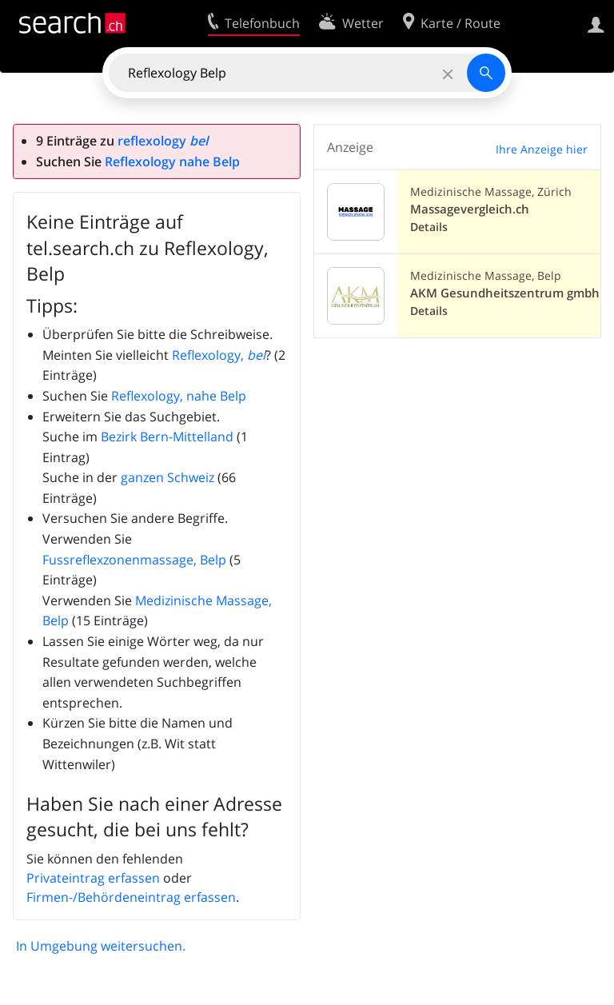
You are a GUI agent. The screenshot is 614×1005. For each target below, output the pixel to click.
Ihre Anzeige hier (542, 149)
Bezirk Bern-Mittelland (167, 436)
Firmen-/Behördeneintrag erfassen (131, 897)
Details (429, 226)
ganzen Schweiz (167, 477)
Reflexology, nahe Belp (178, 396)
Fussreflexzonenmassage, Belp (134, 559)
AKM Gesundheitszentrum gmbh (505, 293)
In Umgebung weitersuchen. (100, 946)
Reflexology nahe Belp (172, 161)
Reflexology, (218, 355)
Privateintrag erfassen (93, 878)
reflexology (163, 141)
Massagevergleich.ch (469, 209)
